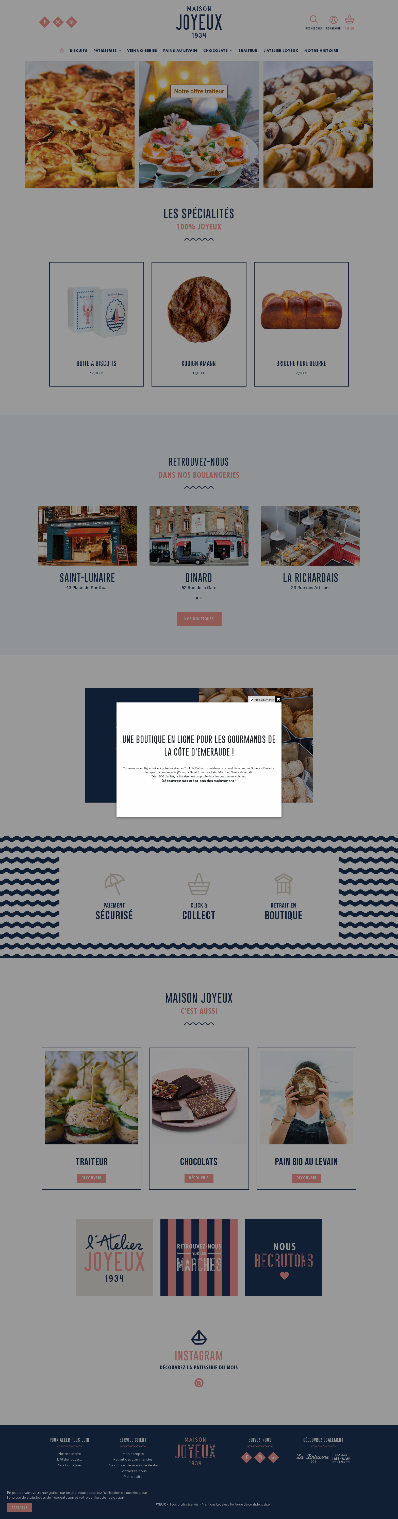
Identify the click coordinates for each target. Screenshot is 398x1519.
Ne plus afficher (264, 699)
